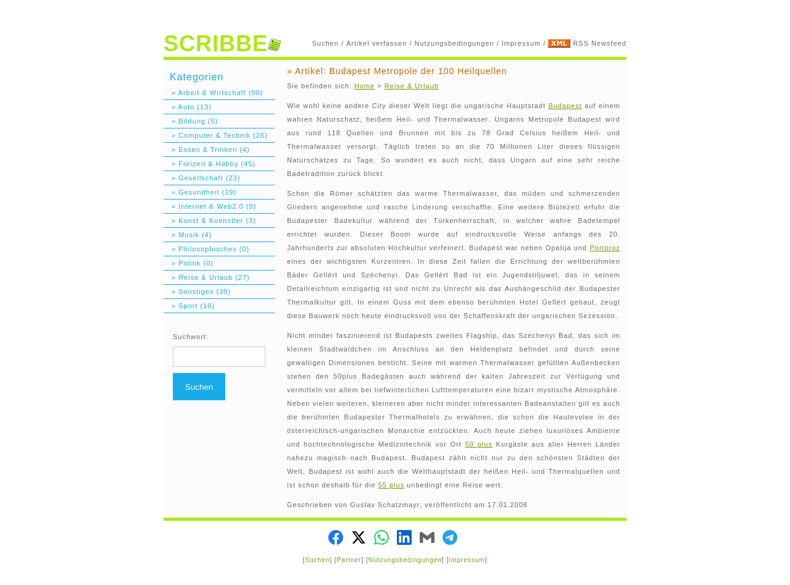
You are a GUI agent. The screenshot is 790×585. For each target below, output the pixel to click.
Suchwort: (191, 336)
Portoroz (604, 247)
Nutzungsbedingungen (454, 43)
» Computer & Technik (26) (216, 135)
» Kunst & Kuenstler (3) (210, 220)
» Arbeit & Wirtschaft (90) (213, 92)
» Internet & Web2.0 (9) (210, 206)
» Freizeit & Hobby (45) (210, 163)
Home (364, 86)
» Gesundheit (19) (200, 192)
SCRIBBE (222, 43)
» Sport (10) (189, 305)
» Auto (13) (188, 107)
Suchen (325, 43)
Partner (349, 560)
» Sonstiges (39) (197, 291)
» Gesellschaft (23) (202, 178)
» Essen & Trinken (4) (207, 149)
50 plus (479, 444)
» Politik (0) (189, 263)
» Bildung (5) (191, 121)
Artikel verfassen (376, 43)
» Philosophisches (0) (206, 249)
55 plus (391, 485)
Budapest (564, 105)
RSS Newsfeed (599, 43)
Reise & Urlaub (412, 86)
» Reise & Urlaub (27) (207, 277)
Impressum (521, 43)
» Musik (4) (188, 234)
